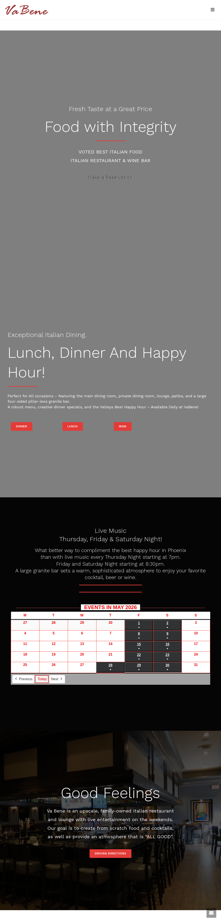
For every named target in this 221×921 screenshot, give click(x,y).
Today (42, 679)
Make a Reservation (110, 177)
